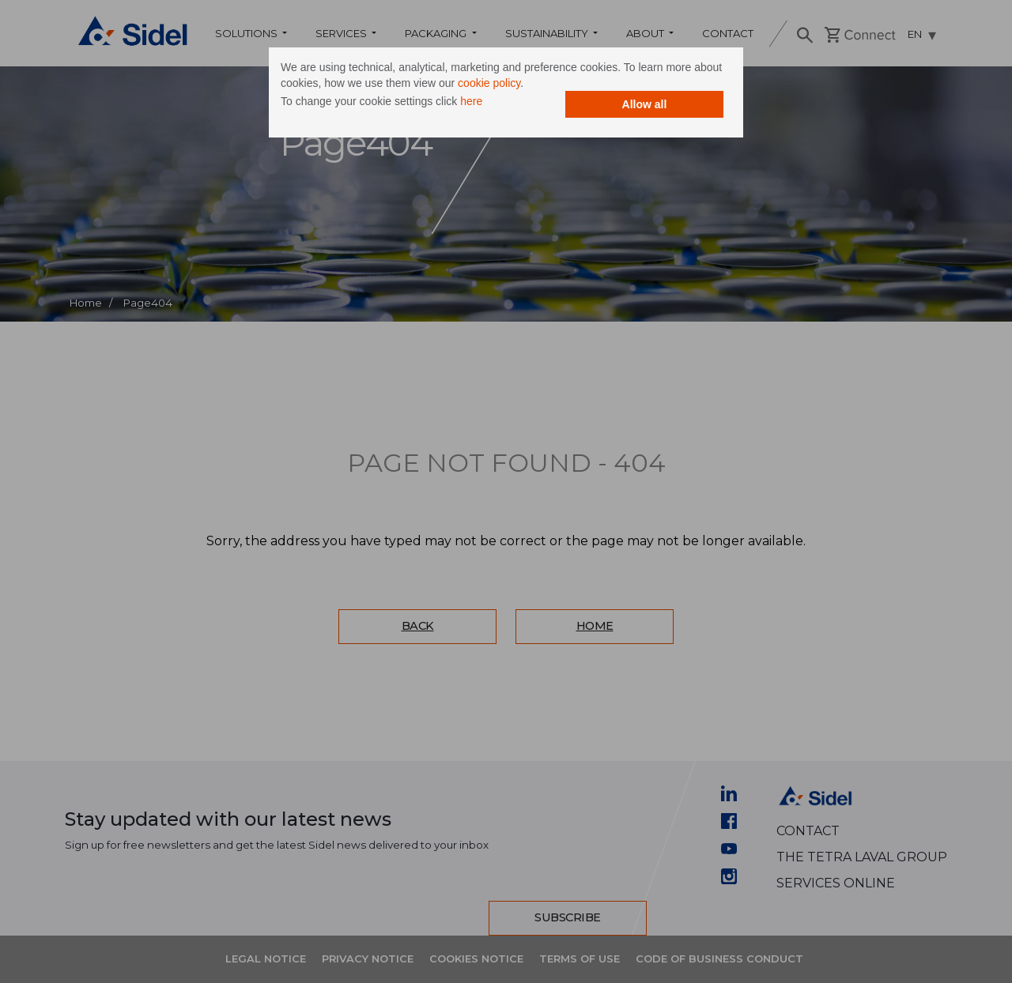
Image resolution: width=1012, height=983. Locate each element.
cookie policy (489, 83)
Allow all (644, 104)
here (471, 101)
